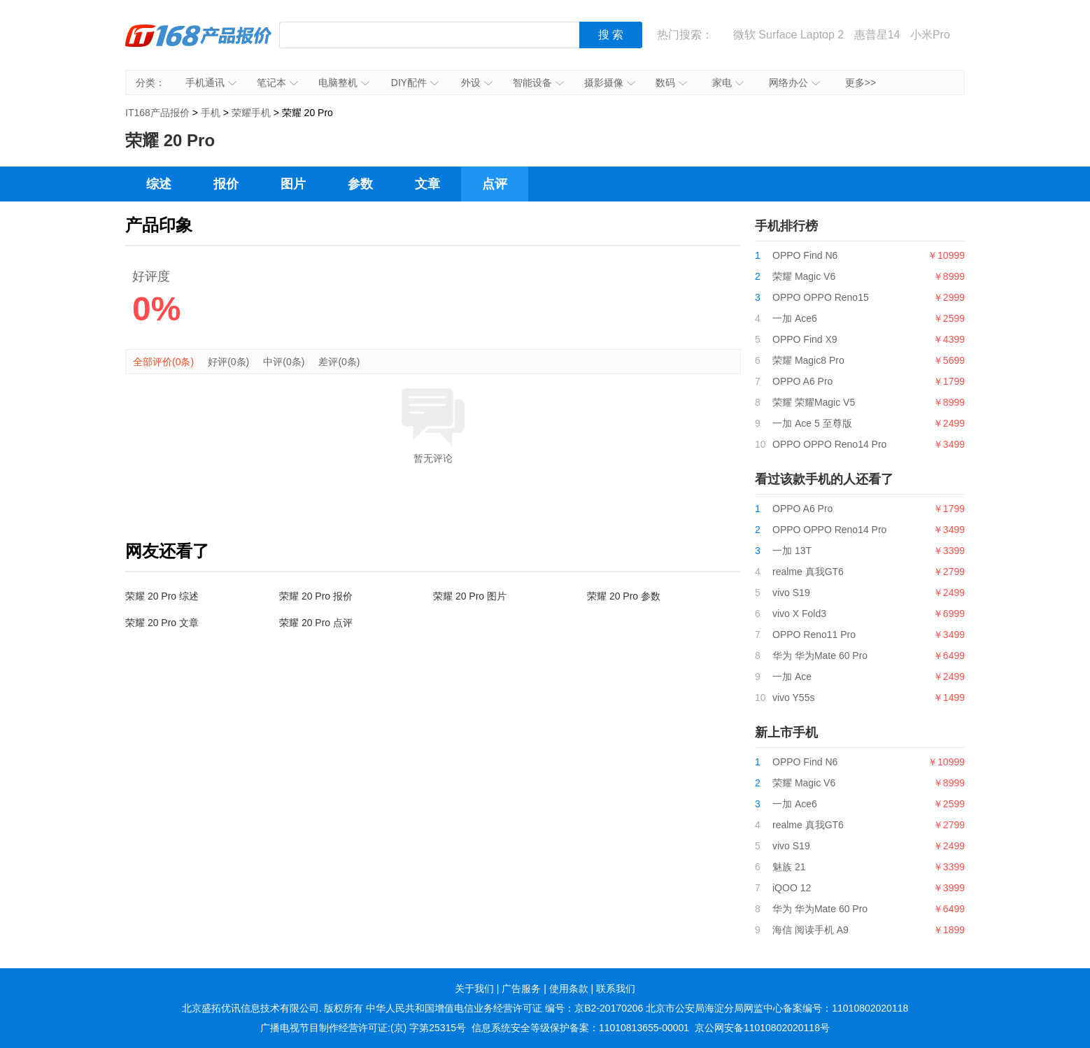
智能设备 (538, 82)
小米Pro (930, 35)
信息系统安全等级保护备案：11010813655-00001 (580, 1027)
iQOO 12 (791, 887)
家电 (728, 82)
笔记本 (277, 82)
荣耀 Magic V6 (803, 276)
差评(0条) (339, 361)
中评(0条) (283, 361)
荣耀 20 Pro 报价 (316, 596)
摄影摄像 (609, 82)
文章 (427, 184)
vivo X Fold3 (799, 613)
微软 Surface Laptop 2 (788, 35)
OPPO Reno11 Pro (814, 634)
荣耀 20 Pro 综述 (162, 596)
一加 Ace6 (794, 318)
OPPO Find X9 (804, 339)
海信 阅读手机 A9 (810, 929)
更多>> (860, 82)
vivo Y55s (793, 697)
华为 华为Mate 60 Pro (820, 655)
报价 (226, 184)
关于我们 (474, 988)
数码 (671, 82)
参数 (360, 184)
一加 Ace (792, 676)
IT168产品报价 (198, 45)
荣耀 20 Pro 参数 (623, 596)
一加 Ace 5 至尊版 (812, 423)
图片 (293, 184)
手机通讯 (210, 82)
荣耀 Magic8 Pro (808, 360)
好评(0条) (228, 361)
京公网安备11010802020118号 (762, 1027)
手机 (210, 112)
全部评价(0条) (163, 361)
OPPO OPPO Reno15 (820, 297)
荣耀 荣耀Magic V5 (813, 402)
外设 (477, 82)
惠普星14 (877, 35)
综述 (158, 184)
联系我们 (615, 988)
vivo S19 (791, 592)
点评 (494, 184)
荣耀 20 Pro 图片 (470, 596)
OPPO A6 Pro (802, 381)
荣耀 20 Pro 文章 (162, 622)
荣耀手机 (251, 112)
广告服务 (521, 988)
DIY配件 (415, 82)
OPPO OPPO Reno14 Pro (829, 444)
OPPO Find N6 (804, 255)
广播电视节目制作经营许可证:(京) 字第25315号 (363, 1027)
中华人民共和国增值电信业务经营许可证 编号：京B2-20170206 (504, 1008)
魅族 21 (788, 866)
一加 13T (792, 550)
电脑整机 (343, 82)
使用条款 (568, 988)
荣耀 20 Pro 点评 (316, 622)
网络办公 (794, 82)
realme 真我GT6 (808, 571)
